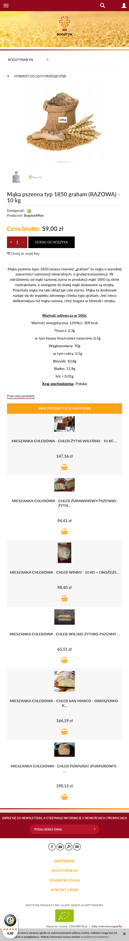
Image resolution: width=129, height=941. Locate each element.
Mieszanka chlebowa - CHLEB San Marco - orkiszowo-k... (64, 703)
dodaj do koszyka (51, 242)
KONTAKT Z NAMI (64, 890)
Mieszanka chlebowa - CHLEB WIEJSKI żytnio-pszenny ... (65, 634)
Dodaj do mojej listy (23, 253)
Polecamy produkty (21, 396)
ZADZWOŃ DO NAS (64, 880)
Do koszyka (64, 467)
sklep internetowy (106, 926)
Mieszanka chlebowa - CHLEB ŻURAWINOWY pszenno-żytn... (64, 503)
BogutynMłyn (34, 215)
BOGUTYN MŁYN (64, 871)
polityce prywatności (96, 936)
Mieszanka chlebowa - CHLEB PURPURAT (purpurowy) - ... (65, 768)
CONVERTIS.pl (78, 926)
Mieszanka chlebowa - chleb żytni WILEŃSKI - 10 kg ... (64, 441)
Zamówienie (64, 861)
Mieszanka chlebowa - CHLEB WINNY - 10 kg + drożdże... (64, 572)
